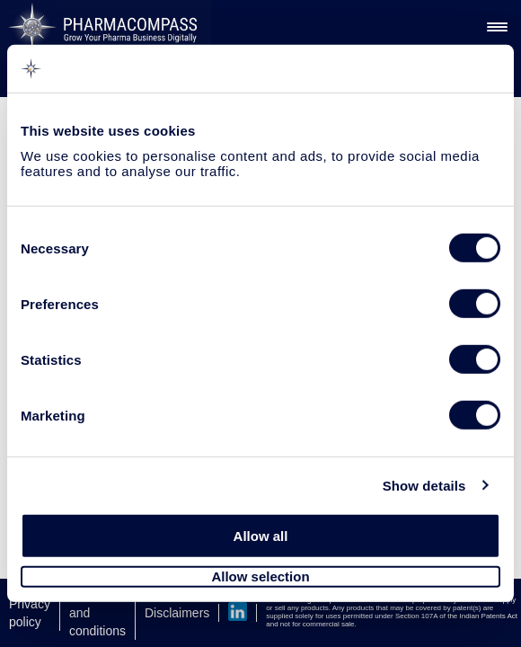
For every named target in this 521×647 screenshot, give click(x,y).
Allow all (261, 536)
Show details (424, 484)
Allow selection (260, 576)
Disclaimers (177, 613)
